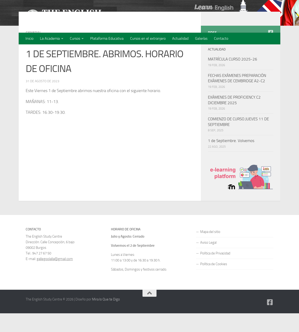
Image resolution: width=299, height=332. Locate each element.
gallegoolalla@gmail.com (55, 277)
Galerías (201, 38)
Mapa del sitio (210, 250)
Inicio (29, 38)
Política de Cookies (213, 283)
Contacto (221, 38)
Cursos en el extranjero (148, 38)
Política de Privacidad (215, 272)
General (33, 51)
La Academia (50, 38)
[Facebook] (270, 51)
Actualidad (180, 38)
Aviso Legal (208, 261)
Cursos (75, 38)
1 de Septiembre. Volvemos (231, 159)
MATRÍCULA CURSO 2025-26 (232, 77)
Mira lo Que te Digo (106, 318)
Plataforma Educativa (107, 38)
